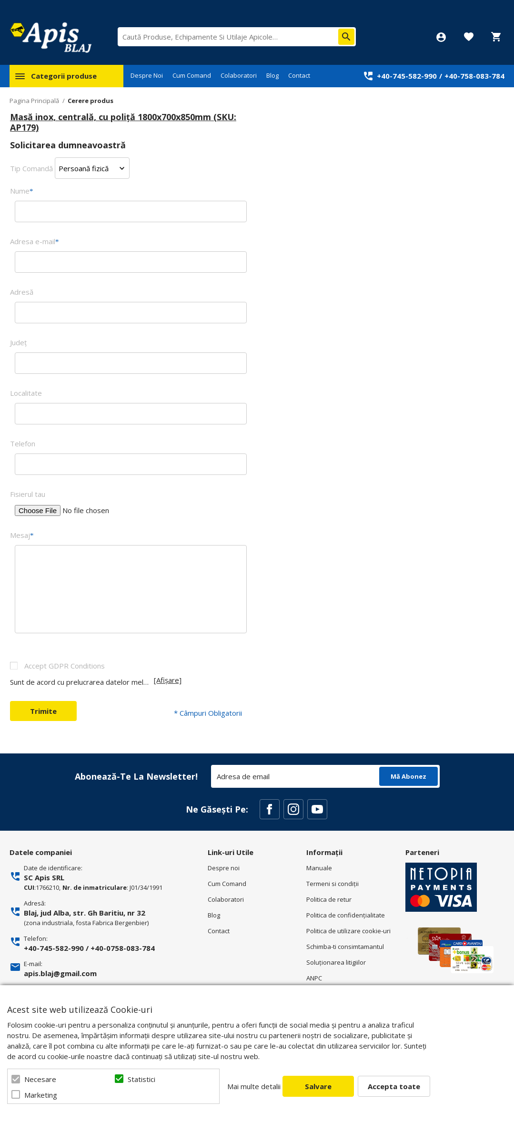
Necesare (40, 1079)
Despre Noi (147, 75)
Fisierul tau (27, 494)
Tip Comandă (31, 168)
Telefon (22, 443)
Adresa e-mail (34, 241)
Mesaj (22, 535)
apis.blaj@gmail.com (60, 973)
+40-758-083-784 (474, 76)
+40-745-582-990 (407, 76)
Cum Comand (191, 75)
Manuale (319, 868)
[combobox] (237, 36)
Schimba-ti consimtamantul (345, 946)
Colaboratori (239, 75)
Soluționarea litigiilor (336, 962)
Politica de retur (329, 899)
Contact (299, 75)
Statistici (141, 1079)
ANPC (314, 978)
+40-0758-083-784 (123, 948)
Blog (272, 75)
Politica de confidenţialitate (345, 915)
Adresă (21, 292)
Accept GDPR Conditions (64, 666)
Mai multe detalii (254, 1086)
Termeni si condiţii (332, 883)
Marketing (40, 1095)
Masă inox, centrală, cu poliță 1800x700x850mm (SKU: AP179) (123, 122)
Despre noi (224, 868)
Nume (21, 191)
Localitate (26, 393)
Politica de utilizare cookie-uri (348, 931)
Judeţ (18, 342)
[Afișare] (167, 680)
